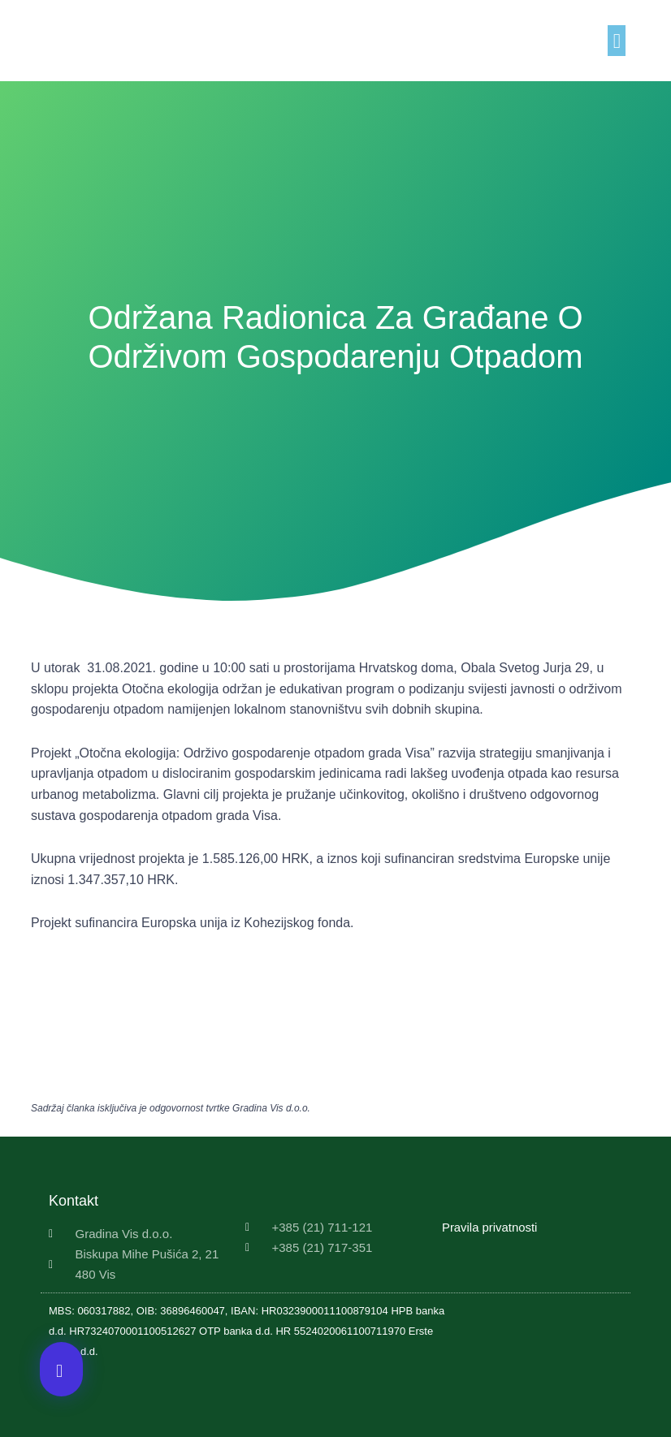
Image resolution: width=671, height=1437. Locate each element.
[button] (617, 40)
